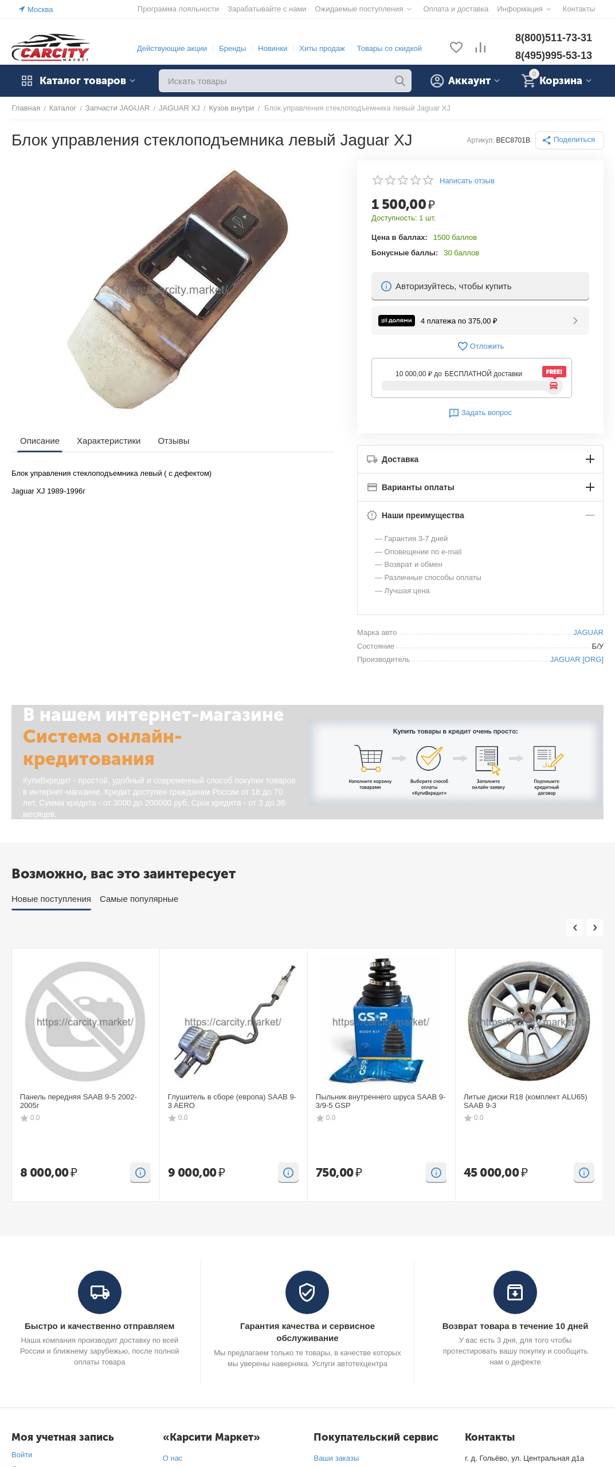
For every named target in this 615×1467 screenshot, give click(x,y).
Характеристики (108, 440)
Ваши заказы (336, 1458)
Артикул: (481, 140)
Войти (21, 1454)
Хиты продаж (322, 48)
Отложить (480, 346)
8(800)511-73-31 (553, 38)
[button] (570, 140)
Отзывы (173, 440)
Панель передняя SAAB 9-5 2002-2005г (78, 1101)
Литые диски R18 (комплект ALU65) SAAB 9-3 (525, 1101)
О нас (173, 1458)
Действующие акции (172, 48)
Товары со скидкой (389, 48)
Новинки (272, 48)
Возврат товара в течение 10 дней (515, 1326)
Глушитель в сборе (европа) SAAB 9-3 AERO (232, 1101)
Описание (40, 440)
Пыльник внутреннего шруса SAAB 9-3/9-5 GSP (380, 1101)
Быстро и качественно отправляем (99, 1326)
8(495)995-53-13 (553, 55)
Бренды (232, 48)
